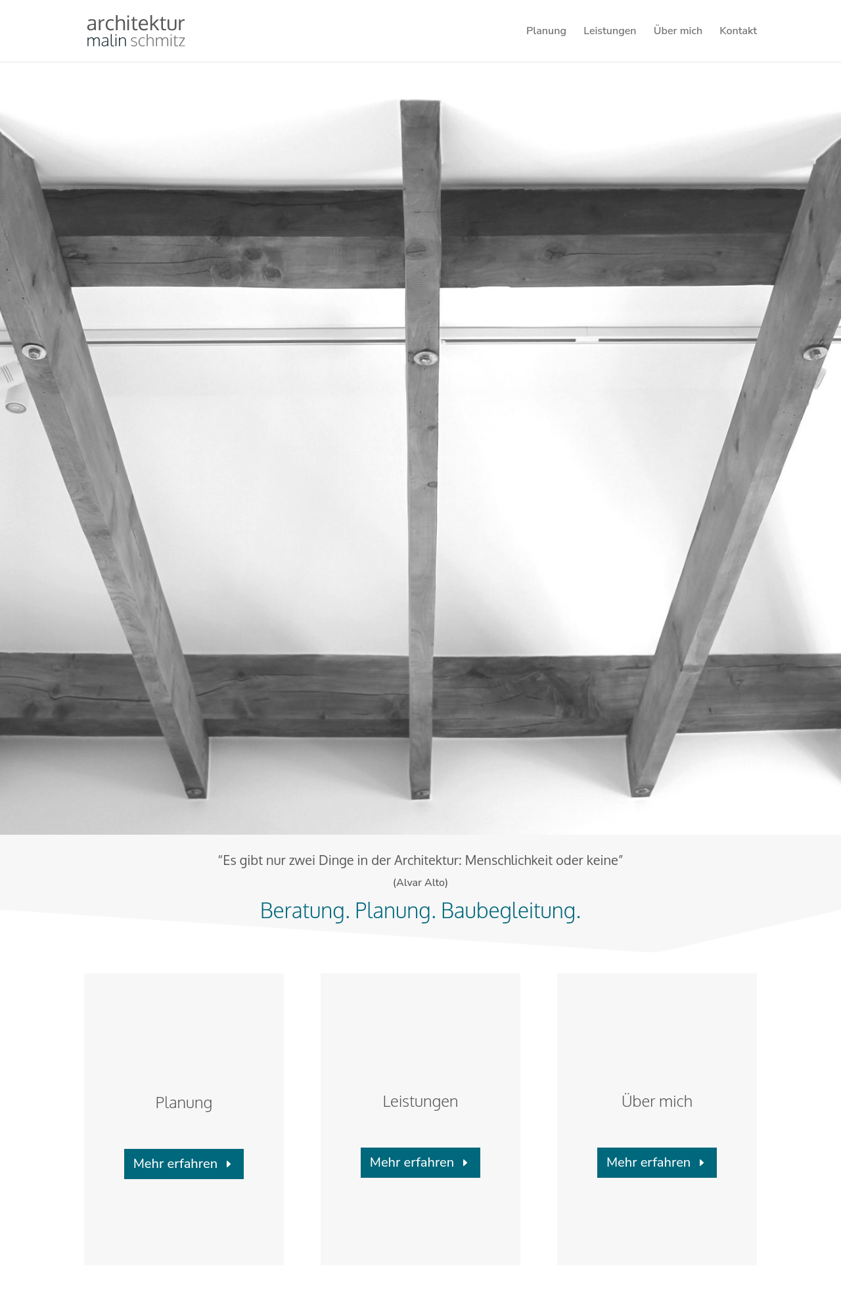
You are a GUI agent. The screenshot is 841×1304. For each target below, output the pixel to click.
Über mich (678, 32)
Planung (546, 32)
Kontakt (738, 32)
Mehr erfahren (175, 1164)
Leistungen (609, 32)
